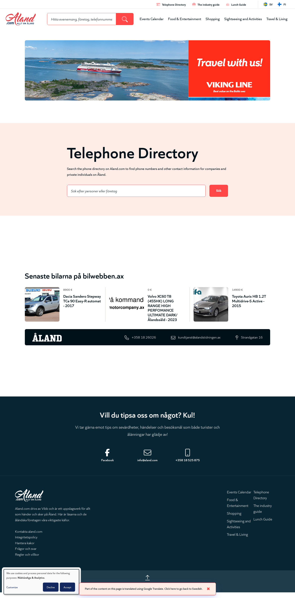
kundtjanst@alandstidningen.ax (196, 340)
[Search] (125, 19)
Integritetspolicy (26, 541)
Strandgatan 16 (251, 340)
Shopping (213, 18)
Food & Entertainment (184, 18)
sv (271, 4)
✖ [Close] (212, 588)
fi (285, 4)
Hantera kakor (24, 547)
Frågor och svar (25, 553)
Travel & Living (276, 18)
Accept (67, 587)
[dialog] (41, 581)
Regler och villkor (27, 558)
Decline (51, 587)
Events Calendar (151, 18)
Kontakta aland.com (28, 535)
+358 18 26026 (138, 340)
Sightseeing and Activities (243, 18)
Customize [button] (12, 587)
